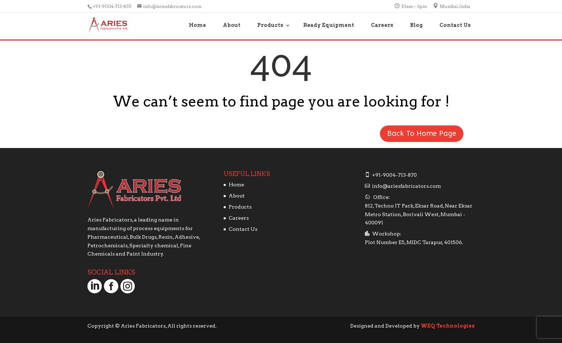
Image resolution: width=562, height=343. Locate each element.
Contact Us (455, 25)
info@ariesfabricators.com (406, 186)
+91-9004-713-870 (112, 6)
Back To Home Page (421, 133)
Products (270, 25)
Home (197, 25)
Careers (382, 25)
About (231, 25)
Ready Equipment (328, 25)
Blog (416, 25)
